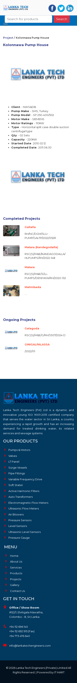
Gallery (11, 585)
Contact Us (14, 591)
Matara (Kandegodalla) (41, 247)
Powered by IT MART (50, 672)
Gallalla (30, 227)
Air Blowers (13, 514)
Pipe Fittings (14, 473)
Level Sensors (15, 526)
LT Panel (11, 461)
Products (13, 573)
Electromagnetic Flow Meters (25, 502)
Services (13, 567)
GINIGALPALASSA (37, 344)
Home (11, 555)
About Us (13, 561)
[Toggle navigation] (5, 24)
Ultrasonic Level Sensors (22, 532)
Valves (10, 455)
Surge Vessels (15, 467)
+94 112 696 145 (18, 626)
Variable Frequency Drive (22, 479)
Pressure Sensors (17, 520)
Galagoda (32, 328)
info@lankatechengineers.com (30, 645)
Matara (30, 267)
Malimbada (33, 287)
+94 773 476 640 (19, 636)
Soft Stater (13, 485)
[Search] (28, 19)
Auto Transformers (18, 496)
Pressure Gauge (16, 537)
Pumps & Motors (16, 449)
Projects (12, 579)
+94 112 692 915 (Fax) (21, 631)
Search (61, 19)
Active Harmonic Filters (21, 491)
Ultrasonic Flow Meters (21, 508)
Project (8, 37)
